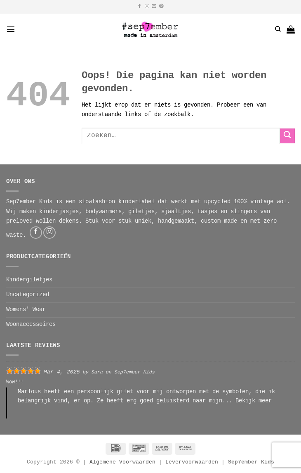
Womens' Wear (26, 309)
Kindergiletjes (29, 280)
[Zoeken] (278, 29)
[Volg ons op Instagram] (147, 6)
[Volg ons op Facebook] (139, 6)
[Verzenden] (287, 135)
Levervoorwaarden (193, 462)
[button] (10, 28)
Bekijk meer (253, 401)
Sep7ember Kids (134, 372)
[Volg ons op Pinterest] (161, 6)
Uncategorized (27, 294)
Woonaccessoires (31, 324)
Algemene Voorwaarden (122, 462)
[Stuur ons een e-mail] (154, 6)
